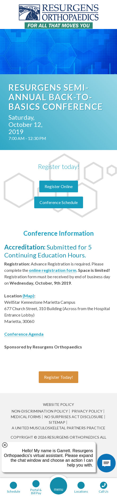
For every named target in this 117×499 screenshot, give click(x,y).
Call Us (104, 491)
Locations (81, 491)
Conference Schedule (59, 202)
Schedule (13, 491)
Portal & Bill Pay (36, 491)
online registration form (52, 270)
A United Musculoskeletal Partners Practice (58, 428)
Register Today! (58, 377)
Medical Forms (26, 417)
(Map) (28, 295)
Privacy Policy (87, 411)
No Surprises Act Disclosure (74, 417)
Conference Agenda (24, 333)
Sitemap (57, 422)
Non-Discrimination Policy (40, 411)
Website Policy (58, 404)
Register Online (59, 186)
